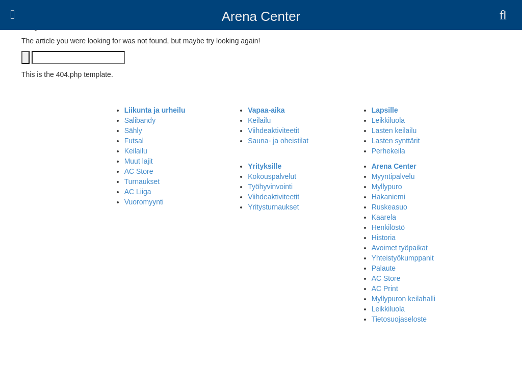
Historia (384, 237)
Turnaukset (142, 181)
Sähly (133, 130)
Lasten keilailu (394, 130)
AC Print (385, 288)
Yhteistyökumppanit (403, 258)
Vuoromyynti (144, 202)
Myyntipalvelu (393, 176)
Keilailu (135, 151)
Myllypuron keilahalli (403, 299)
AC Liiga (137, 192)
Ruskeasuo (389, 207)
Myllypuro (387, 186)
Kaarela (384, 217)
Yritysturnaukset (273, 207)
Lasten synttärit (396, 141)
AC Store (138, 171)
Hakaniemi (388, 197)
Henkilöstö (388, 227)
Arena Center (261, 16)
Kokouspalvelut (272, 176)
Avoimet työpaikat (400, 248)
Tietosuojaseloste (399, 319)
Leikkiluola (388, 120)
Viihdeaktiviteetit (273, 130)
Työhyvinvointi (270, 186)
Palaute (384, 268)
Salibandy (140, 120)
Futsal (134, 141)
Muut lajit (138, 161)
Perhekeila (388, 151)
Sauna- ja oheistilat (278, 141)
